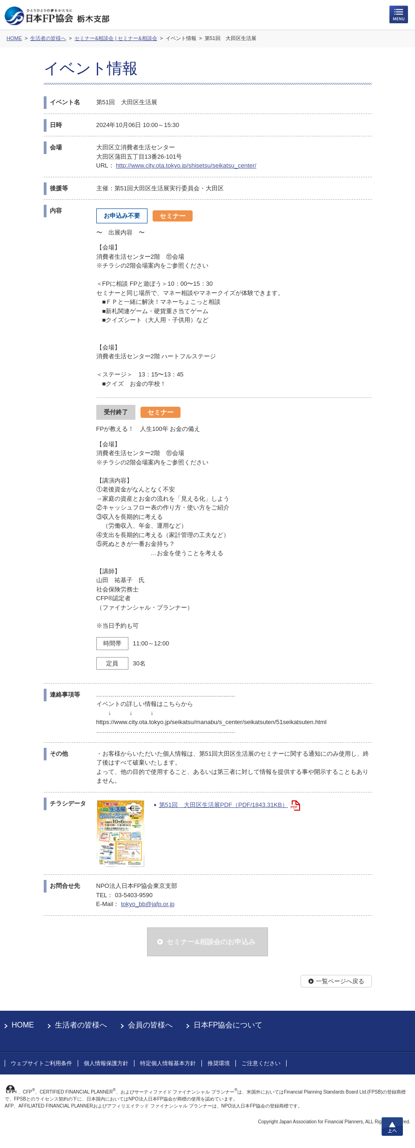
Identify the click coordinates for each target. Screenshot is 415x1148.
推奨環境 (219, 1063)
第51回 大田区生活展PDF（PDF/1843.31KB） (223, 804)
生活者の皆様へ (81, 1025)
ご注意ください (261, 1063)
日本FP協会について (228, 1025)
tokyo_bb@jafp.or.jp (147, 903)
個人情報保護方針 (106, 1063)
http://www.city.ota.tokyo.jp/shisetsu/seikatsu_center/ (186, 165)
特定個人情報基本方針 (168, 1063)
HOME (23, 1025)
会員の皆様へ (150, 1025)
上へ (392, 1126)
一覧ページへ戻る (340, 981)
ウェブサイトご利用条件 (41, 1063)
